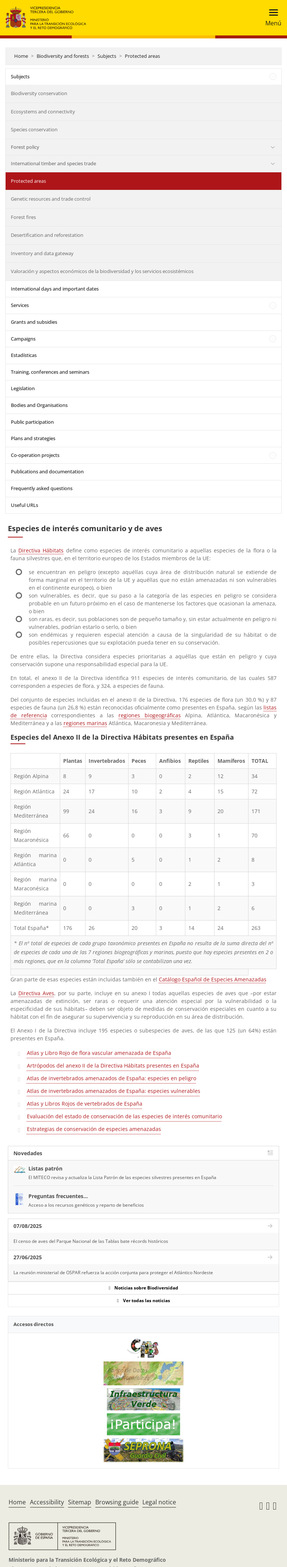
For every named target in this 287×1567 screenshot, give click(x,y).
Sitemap (79, 1502)
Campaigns (23, 338)
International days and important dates (55, 288)
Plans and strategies (33, 438)
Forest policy (25, 147)
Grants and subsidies (34, 322)
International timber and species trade (53, 163)
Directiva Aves (36, 993)
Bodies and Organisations (39, 405)
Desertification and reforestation (47, 235)
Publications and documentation (47, 471)
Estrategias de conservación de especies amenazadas (94, 1128)
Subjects (107, 56)
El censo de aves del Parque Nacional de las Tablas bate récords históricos (90, 1241)
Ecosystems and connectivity (43, 111)
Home (21, 56)
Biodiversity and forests (63, 56)
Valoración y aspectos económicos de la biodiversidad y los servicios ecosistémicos (102, 271)
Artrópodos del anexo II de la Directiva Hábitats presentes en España (113, 1065)
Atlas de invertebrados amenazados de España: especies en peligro (111, 1078)
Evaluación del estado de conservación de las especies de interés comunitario (124, 1116)
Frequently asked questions (41, 488)
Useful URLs (24, 505)
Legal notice (159, 1502)
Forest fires (23, 217)
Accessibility (47, 1502)
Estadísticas (24, 355)
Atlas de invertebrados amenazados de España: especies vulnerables (113, 1090)
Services (20, 305)
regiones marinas (85, 723)
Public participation (32, 422)
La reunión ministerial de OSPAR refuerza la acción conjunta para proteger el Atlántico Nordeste (113, 1272)
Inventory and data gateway (42, 253)
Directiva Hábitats (41, 550)
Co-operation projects (35, 455)
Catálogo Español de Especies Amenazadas (212, 979)
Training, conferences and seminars (50, 372)
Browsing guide (117, 1502)
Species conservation (34, 129)
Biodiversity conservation (39, 93)
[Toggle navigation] (271, 17)
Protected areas (142, 56)
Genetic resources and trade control (50, 198)
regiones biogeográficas (149, 715)
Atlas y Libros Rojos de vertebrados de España (84, 1103)
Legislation (23, 388)
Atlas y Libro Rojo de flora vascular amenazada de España (99, 1052)
